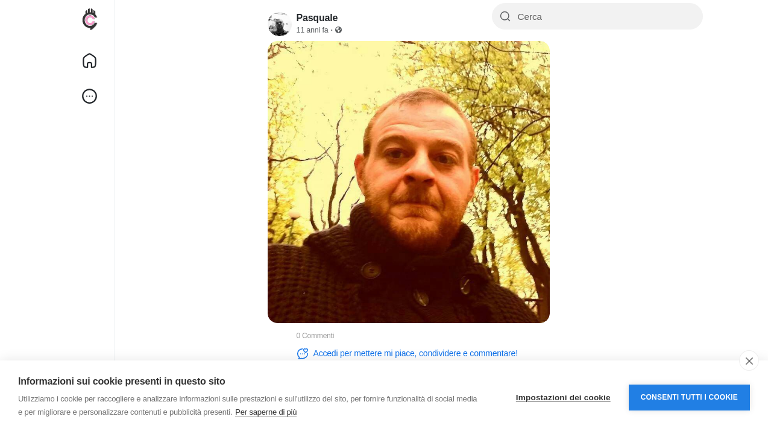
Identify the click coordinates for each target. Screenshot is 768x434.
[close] (749, 360)
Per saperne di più (266, 412)
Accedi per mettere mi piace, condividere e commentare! (407, 354)
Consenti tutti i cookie (689, 397)
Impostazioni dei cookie (563, 397)
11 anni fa (313, 30)
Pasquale (317, 18)
